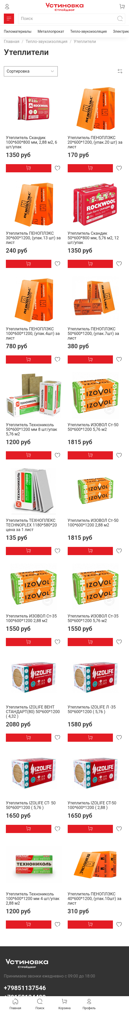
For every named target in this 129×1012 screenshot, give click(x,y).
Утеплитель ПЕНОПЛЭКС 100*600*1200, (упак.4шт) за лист (33, 334)
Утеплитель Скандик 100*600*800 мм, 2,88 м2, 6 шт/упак (31, 142)
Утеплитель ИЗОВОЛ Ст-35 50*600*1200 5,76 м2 (93, 618)
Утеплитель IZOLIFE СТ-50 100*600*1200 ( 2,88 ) (92, 805)
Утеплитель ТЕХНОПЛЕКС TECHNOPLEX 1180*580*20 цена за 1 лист (31, 525)
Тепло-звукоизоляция (88, 31)
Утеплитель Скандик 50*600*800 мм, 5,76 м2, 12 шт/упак (93, 238)
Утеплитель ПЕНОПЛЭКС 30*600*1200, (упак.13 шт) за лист (33, 238)
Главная (11, 41)
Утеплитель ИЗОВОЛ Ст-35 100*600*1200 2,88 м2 (31, 618)
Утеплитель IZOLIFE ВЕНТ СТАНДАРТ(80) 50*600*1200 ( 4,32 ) (33, 712)
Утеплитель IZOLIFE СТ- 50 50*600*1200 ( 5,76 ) (31, 805)
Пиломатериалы (17, 31)
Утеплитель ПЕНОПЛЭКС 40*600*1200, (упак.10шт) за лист (95, 899)
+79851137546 (25, 988)
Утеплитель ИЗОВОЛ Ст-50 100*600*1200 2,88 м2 (93, 522)
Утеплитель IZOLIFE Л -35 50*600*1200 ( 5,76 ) (92, 709)
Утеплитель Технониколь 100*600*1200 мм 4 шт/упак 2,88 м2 (33, 899)
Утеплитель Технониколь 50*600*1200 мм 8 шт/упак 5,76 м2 (31, 429)
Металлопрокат (51, 31)
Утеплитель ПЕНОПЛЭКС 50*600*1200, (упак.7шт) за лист (93, 334)
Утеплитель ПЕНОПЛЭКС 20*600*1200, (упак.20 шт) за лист (95, 142)
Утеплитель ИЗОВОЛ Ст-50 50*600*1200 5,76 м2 (93, 427)
